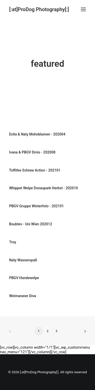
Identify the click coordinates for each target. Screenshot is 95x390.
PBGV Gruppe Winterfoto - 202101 (36, 206)
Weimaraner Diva (22, 296)
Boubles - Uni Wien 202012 (30, 224)
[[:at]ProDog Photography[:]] (39, 9)
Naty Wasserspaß (23, 260)
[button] (83, 9)
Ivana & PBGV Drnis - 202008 (32, 152)
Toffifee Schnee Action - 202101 (34, 170)
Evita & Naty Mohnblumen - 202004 (37, 134)
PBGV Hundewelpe (24, 278)
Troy (12, 242)
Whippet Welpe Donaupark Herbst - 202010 (43, 188)
